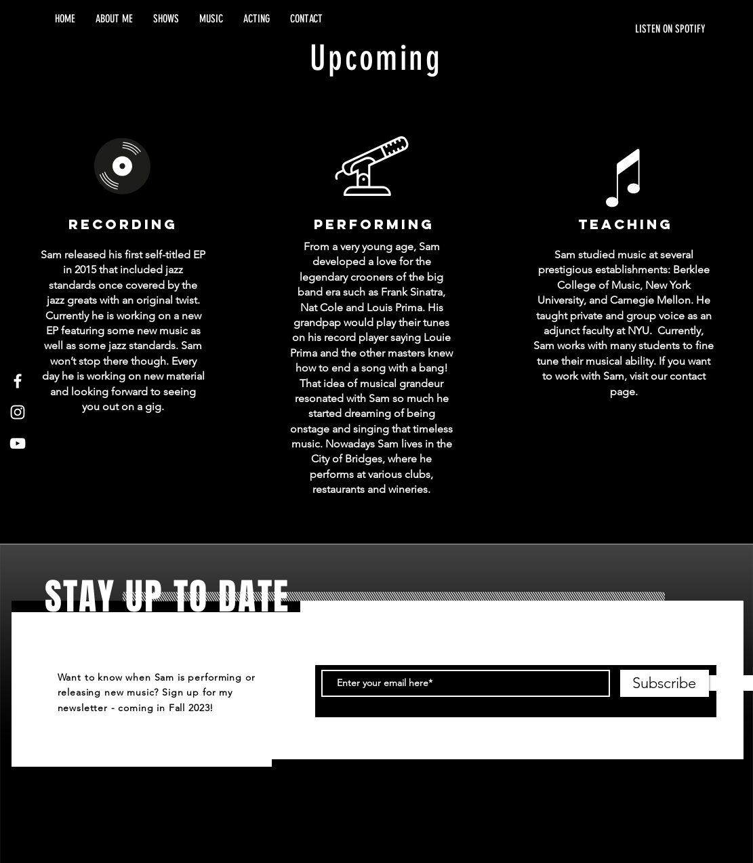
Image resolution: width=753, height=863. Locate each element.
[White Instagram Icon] (17, 412)
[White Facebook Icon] (17, 381)
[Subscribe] (664, 683)
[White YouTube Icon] (17, 443)
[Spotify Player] (624, 64)
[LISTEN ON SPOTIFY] (577, 29)
